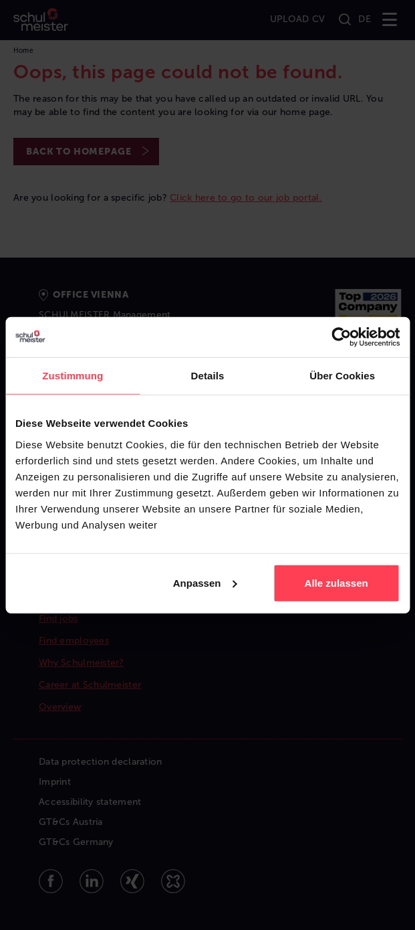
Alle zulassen (336, 582)
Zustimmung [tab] (72, 375)
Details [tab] (208, 375)
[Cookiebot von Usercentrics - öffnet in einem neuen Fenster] (341, 337)
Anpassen (205, 582)
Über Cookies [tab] (342, 375)
